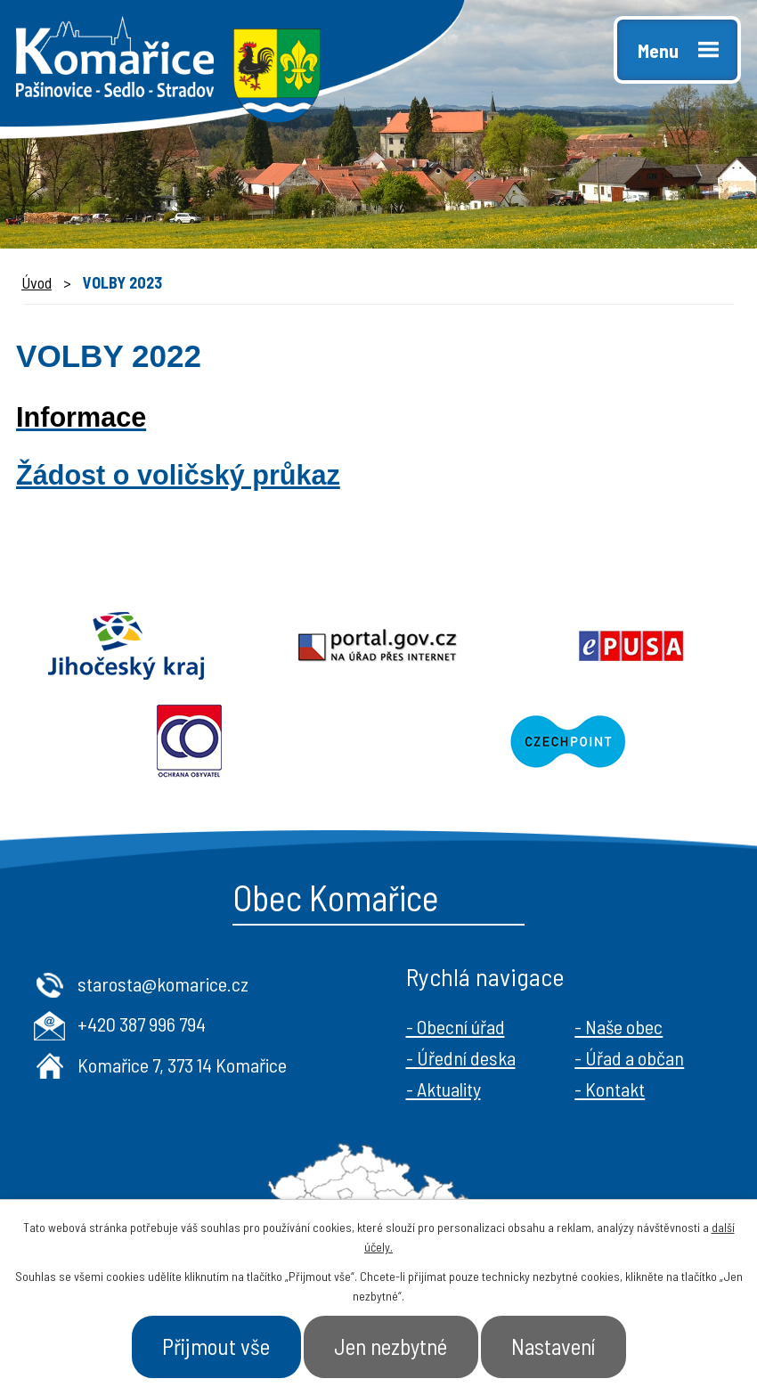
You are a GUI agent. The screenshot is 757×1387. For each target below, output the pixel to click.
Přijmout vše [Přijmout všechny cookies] (216, 1346)
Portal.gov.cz (378, 646)
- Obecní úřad (455, 1026)
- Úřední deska (461, 1057)
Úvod (36, 282)
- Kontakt (609, 1088)
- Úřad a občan (629, 1057)
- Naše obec (618, 1026)
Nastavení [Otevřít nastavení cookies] (553, 1346)
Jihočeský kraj (126, 646)
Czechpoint (567, 742)
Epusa (631, 646)
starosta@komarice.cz (162, 983)
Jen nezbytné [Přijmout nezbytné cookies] (390, 1346)
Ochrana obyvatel (189, 742)
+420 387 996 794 (141, 1023)
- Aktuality (443, 1088)
